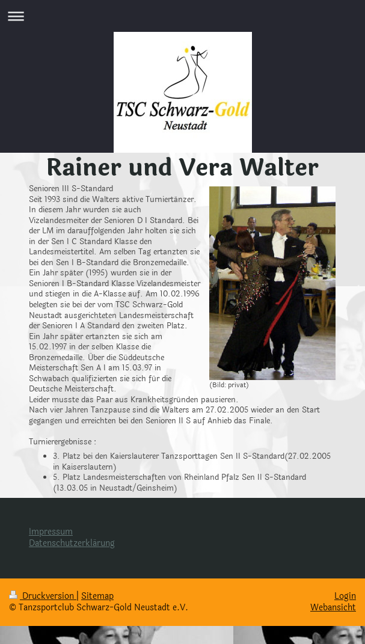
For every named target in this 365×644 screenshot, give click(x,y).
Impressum (51, 532)
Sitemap (97, 596)
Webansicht (333, 607)
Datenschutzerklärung (72, 543)
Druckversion (42, 596)
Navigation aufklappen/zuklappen (182, 16)
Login (345, 596)
